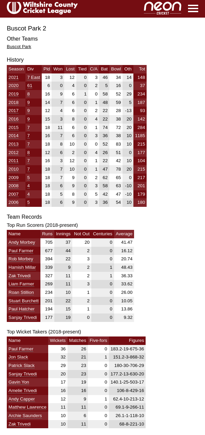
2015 (13, 127)
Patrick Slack (21, 365)
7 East (33, 77)
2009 (13, 177)
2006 (13, 202)
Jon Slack (18, 357)
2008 (13, 185)
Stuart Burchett (23, 300)
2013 (13, 144)
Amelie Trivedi (22, 390)
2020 (13, 85)
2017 (13, 110)
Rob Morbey (20, 258)
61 (29, 85)
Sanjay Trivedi (22, 317)
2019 (13, 93)
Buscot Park (19, 46)
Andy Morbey (21, 242)
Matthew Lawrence (27, 407)
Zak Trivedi (19, 275)
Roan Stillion (21, 292)
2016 (13, 119)
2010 (13, 169)
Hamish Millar (22, 267)
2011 (13, 160)
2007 (13, 194)
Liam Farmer (21, 283)
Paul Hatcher (21, 308)
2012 (13, 152)
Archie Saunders (25, 415)
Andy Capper (21, 398)
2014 (13, 135)
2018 (13, 102)
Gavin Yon (18, 382)
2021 (13, 77)
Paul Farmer (20, 250)
